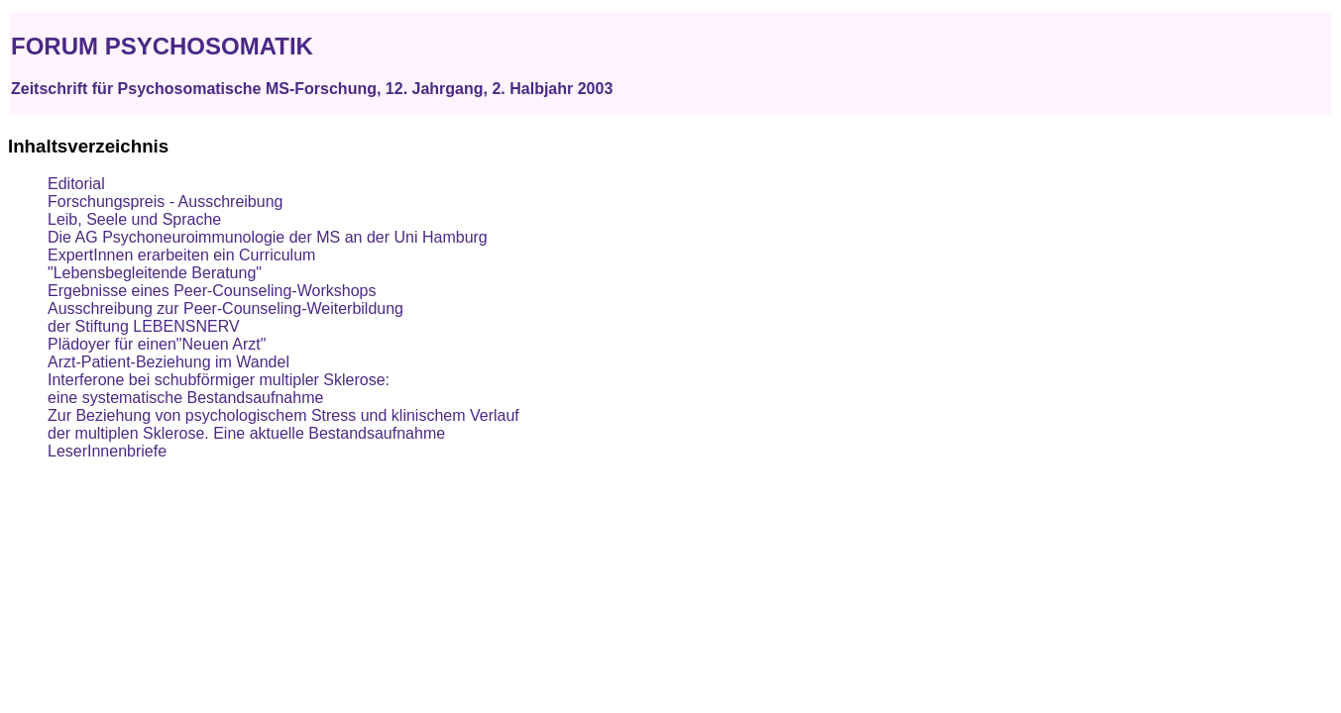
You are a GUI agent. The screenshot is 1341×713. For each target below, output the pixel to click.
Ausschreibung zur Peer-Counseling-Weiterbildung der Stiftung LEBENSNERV (225, 317)
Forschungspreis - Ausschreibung (165, 201)
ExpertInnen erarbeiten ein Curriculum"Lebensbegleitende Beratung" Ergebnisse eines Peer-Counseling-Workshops (212, 273)
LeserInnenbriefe (107, 451)
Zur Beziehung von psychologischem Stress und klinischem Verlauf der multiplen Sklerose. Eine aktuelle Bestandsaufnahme (283, 424)
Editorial (76, 183)
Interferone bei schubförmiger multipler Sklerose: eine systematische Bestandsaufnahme (219, 388)
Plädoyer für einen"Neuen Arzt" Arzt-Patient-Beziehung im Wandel (168, 353)
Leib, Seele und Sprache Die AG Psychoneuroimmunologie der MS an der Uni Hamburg (268, 228)
